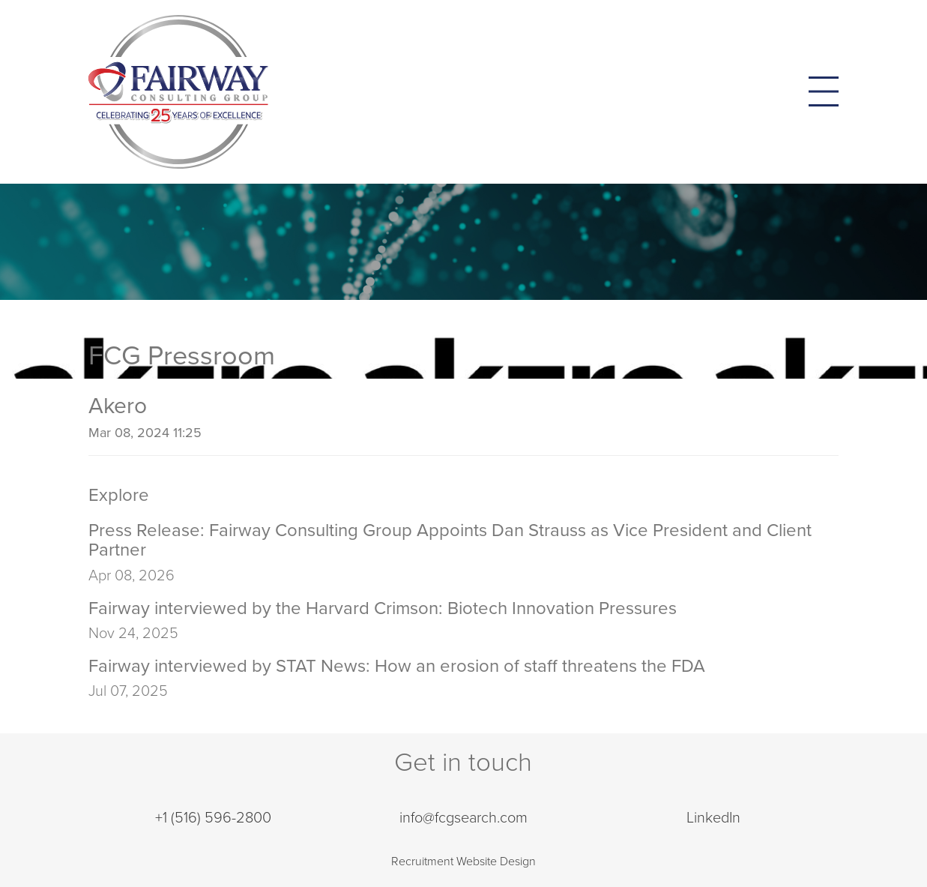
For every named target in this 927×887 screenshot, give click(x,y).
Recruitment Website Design (463, 861)
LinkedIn (713, 818)
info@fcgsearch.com (463, 818)
